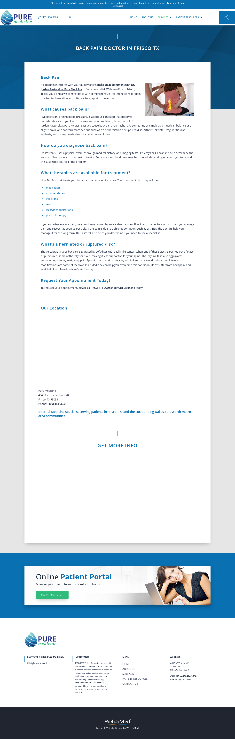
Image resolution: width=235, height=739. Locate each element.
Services (163, 17)
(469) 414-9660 (101, 288)
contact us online (124, 288)
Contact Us (130, 683)
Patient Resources (187, 17)
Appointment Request (109, 17)
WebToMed (132, 728)
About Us (147, 17)
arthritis (152, 228)
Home (133, 17)
